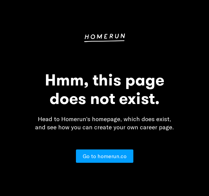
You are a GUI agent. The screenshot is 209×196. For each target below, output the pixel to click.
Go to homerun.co (105, 156)
